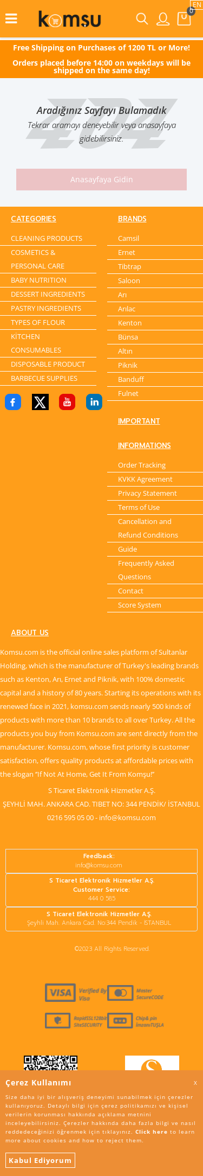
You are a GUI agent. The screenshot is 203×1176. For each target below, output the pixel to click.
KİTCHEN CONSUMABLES (36, 343)
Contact (130, 591)
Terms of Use (139, 507)
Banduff (131, 379)
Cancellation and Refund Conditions (148, 528)
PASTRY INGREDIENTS (46, 308)
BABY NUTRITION (39, 280)
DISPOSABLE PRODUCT (48, 364)
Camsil (128, 238)
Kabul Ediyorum (40, 1160)
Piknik (127, 365)
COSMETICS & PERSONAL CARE (37, 259)
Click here (151, 1131)
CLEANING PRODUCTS (46, 238)
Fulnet (128, 393)
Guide (127, 549)
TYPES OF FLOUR (38, 322)
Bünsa (128, 337)
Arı (122, 294)
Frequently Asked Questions (146, 569)
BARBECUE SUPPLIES (44, 378)
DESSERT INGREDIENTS (48, 294)
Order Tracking (142, 465)
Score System (139, 605)
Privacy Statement (147, 493)
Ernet (126, 252)
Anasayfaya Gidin (101, 179)
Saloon (129, 280)
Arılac (126, 309)
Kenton (130, 323)
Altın (125, 351)
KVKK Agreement (145, 479)
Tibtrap (129, 266)
